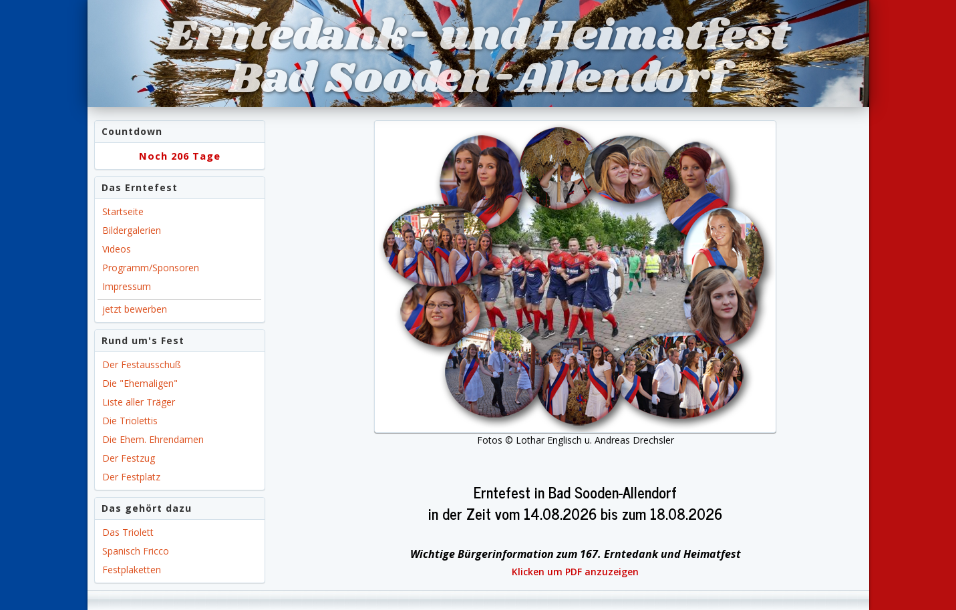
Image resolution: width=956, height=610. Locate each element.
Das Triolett (128, 532)
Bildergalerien (131, 230)
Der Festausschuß (141, 364)
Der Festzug (128, 458)
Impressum (126, 286)
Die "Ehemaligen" (140, 383)
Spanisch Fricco (135, 551)
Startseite (123, 211)
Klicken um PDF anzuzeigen (575, 571)
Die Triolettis (130, 420)
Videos (116, 249)
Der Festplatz (131, 476)
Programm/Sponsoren (150, 267)
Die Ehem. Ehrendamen (153, 439)
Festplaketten (131, 569)
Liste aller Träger (138, 402)
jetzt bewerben (134, 309)
